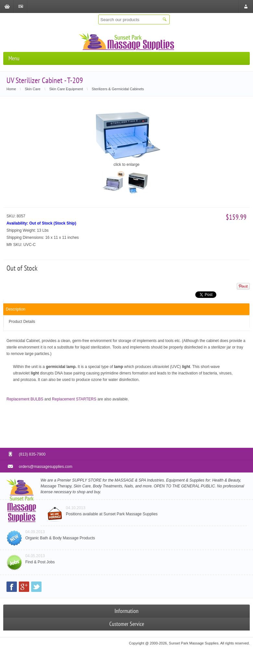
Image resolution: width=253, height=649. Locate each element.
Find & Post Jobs (40, 562)
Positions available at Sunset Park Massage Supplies (112, 514)
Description (15, 309)
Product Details (22, 321)
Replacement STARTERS (74, 399)
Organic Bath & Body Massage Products (60, 538)
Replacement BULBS (24, 399)
